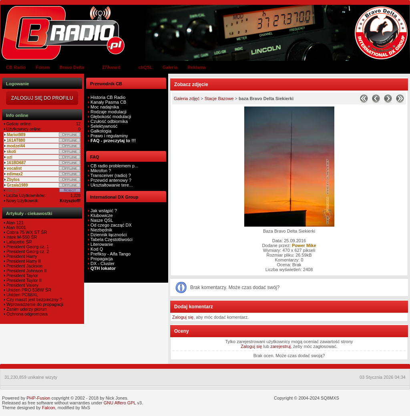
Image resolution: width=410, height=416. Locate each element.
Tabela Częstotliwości (111, 239)
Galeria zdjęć (186, 98)
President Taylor (21, 275)
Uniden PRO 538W (24, 289)
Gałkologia (100, 131)
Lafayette (14, 241)
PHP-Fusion (38, 398)
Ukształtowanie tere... (111, 185)
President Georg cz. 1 (27, 246)
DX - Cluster (102, 263)
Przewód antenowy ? (110, 180)
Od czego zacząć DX (111, 225)
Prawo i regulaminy (108, 135)
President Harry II (23, 261)
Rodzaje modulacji (108, 111)
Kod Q (96, 249)
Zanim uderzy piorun (25, 309)
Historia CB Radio (107, 97)
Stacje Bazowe (219, 98)
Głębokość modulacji (110, 116)
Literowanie (101, 244)
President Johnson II (25, 270)
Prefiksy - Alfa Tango (110, 253)
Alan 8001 (15, 227)
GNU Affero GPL (120, 402)
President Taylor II (23, 280)
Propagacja (101, 258)
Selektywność (103, 126)
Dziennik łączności (108, 234)
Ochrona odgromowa (26, 313)
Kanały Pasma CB (108, 102)
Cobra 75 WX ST (22, 232)
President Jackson (23, 265)
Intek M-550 (17, 237)
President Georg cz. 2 (27, 251)
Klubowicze (101, 215)
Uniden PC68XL (21, 294)
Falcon (48, 407)
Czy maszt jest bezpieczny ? (33, 299)
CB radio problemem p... (113, 165)
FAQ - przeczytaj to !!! (112, 140)
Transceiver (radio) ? (110, 175)
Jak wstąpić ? (103, 210)
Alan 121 (14, 222)
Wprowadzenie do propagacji (34, 304)
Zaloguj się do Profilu (42, 98)
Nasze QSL (101, 220)
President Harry (21, 256)
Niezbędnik (101, 229)
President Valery (21, 285)
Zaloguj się (182, 317)
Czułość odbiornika (109, 121)
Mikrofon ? (100, 170)
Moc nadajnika (104, 107)
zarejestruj (280, 346)
